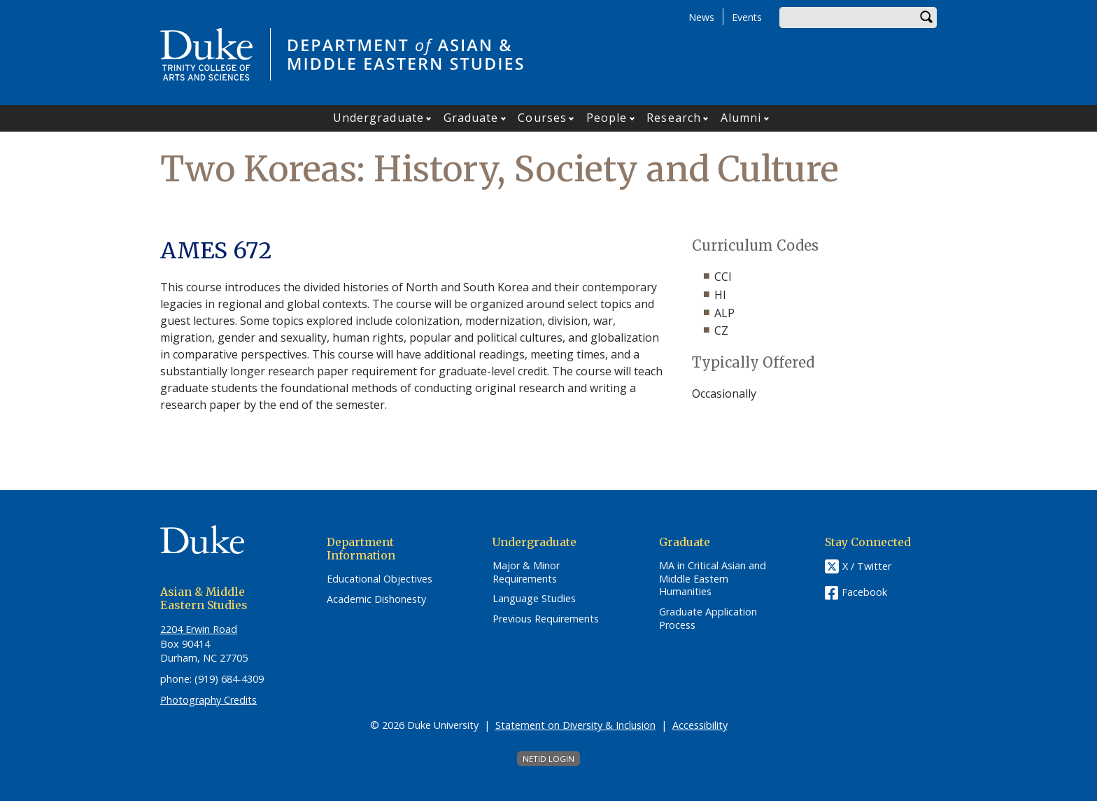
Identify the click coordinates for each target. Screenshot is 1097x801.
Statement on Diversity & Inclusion (575, 725)
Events (747, 17)
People (607, 117)
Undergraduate (378, 117)
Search (926, 17)
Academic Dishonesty (376, 599)
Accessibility (700, 725)
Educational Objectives (379, 579)
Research (673, 117)
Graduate (471, 117)
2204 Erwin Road (198, 629)
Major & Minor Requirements (526, 572)
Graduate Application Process (708, 619)
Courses (542, 117)
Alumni (741, 117)
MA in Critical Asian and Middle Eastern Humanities (712, 578)
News (701, 17)
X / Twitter (866, 566)
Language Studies (534, 598)
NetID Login (548, 758)
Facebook (864, 592)
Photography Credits (208, 699)
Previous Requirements (546, 619)
